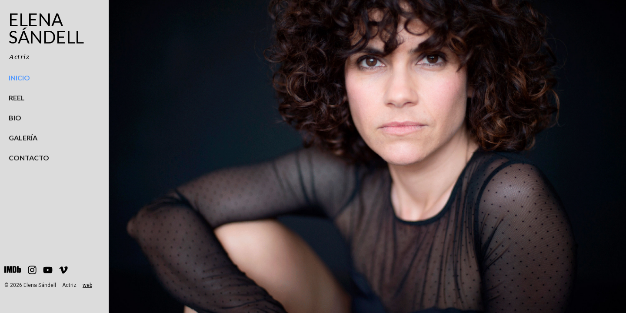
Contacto (29, 157)
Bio (15, 117)
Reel (17, 97)
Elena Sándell (46, 28)
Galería (23, 137)
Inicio (19, 77)
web (87, 285)
